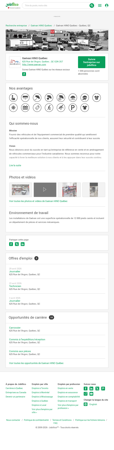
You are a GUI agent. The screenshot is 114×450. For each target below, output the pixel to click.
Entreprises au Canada (16, 392)
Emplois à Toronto (40, 388)
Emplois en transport (67, 401)
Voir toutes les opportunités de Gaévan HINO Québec (36, 363)
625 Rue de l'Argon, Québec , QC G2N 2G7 (42, 61)
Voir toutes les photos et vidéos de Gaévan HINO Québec (38, 201)
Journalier (14, 271)
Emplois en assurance (68, 392)
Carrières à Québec (14, 388)
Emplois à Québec (40, 401)
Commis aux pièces (20, 351)
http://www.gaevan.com (34, 64)
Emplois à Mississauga (42, 396)
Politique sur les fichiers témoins (90, 420)
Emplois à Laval (39, 405)
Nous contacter (13, 420)
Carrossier (15, 327)
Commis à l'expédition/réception (27, 339)
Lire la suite (15, 165)
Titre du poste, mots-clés (58, 5)
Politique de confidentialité (36, 420)
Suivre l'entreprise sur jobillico (91, 62)
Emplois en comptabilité (69, 396)
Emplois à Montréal (40, 392)
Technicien (15, 286)
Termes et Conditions (62, 420)
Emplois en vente (65, 388)
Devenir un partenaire (15, 396)
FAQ (55, 423)
